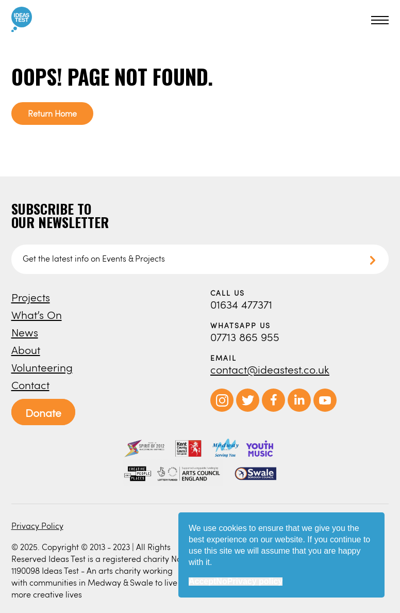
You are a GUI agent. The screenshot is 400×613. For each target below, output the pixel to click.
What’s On (36, 314)
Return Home (52, 113)
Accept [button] (202, 581)
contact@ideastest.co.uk (269, 369)
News (24, 332)
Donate (43, 412)
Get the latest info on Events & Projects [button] (94, 258)
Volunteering (42, 367)
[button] (378, 20)
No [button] (221, 581)
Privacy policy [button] (255, 581)
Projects (30, 296)
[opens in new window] (222, 408)
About (25, 349)
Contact (30, 384)
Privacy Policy (37, 525)
